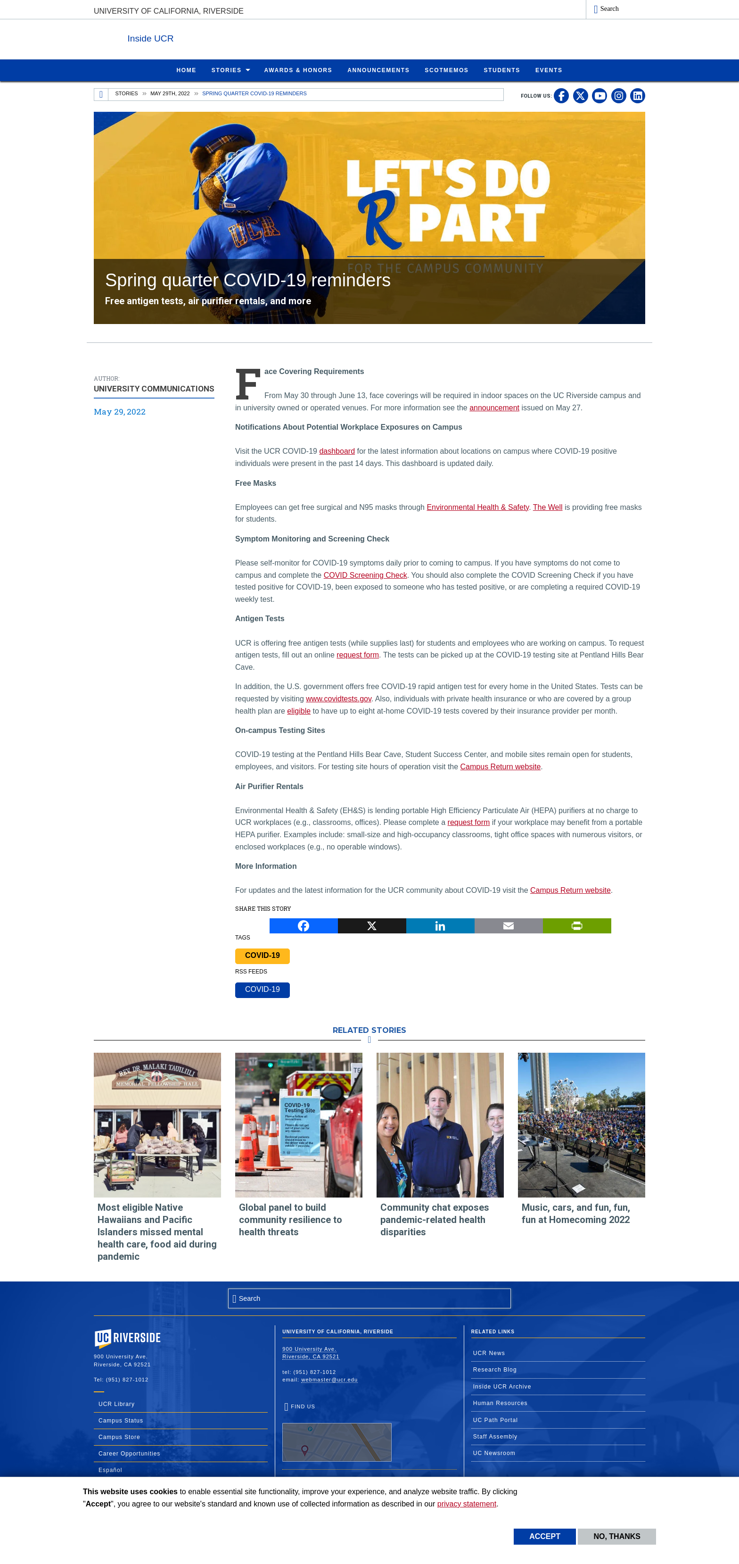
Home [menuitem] (186, 70)
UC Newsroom (494, 1452)
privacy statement (466, 1504)
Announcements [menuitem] (378, 70)
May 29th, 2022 (169, 93)
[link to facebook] (561, 95)
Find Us (337, 1432)
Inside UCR (209, 37)
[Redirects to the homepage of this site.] (101, 94)
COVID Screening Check (365, 575)
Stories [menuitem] (227, 70)
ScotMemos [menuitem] (446, 70)
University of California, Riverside (169, 11)
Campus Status (121, 1420)
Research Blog (495, 1369)
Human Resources (500, 1402)
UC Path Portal (495, 1419)
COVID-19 (262, 955)
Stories (126, 93)
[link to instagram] (618, 95)
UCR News (489, 1352)
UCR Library (117, 1403)
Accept (544, 1536)
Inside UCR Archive (502, 1386)
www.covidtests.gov (338, 698)
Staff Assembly (495, 1436)
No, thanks (616, 1536)
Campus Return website (500, 766)
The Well (548, 507)
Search (609, 8)
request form (358, 654)
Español (110, 1469)
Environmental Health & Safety (478, 507)
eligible (299, 711)
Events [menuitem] (549, 70)
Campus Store (119, 1436)
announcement (494, 407)
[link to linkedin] (637, 95)
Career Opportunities (129, 1453)
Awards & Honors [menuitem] (298, 70)
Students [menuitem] (502, 70)
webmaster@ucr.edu (329, 1379)
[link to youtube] (599, 95)
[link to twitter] (580, 95)
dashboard (337, 451)
